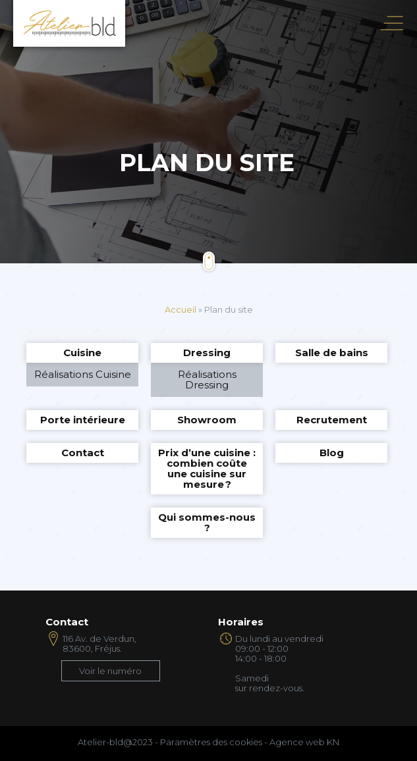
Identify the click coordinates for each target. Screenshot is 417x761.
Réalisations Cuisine (82, 374)
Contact (82, 452)
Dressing (207, 352)
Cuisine (82, 352)
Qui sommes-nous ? (207, 522)
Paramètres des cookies (211, 742)
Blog (332, 452)
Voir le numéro (110, 671)
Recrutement (331, 419)
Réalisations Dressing (207, 379)
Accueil (180, 309)
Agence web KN (304, 742)
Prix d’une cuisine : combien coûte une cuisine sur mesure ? (207, 468)
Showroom (206, 419)
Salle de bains (331, 352)
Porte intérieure (82, 419)
